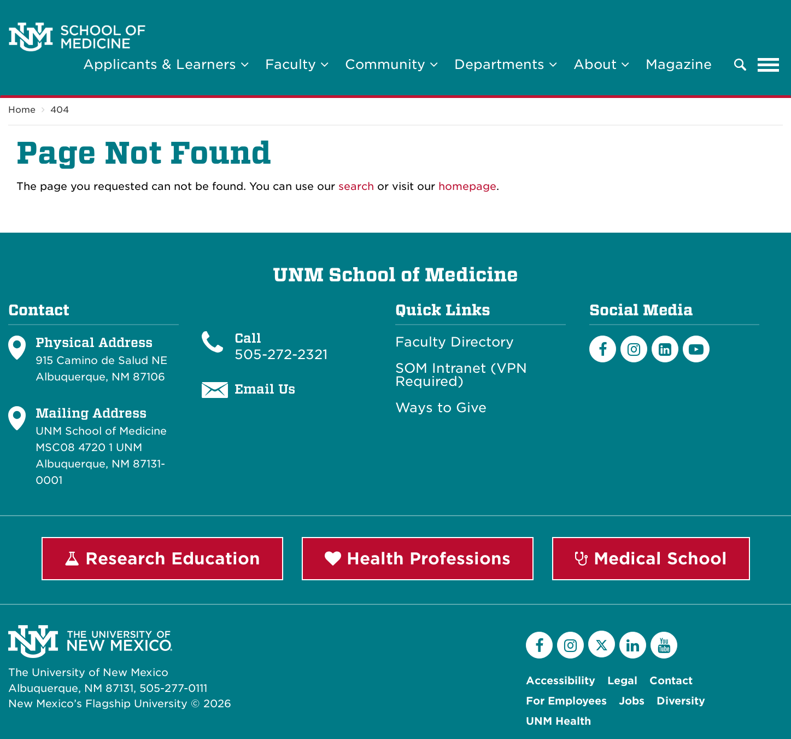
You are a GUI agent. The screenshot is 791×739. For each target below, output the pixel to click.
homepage (467, 186)
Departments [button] (505, 64)
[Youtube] (696, 349)
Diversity (681, 701)
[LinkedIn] (665, 349)
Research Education (162, 558)
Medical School (651, 558)
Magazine (679, 64)
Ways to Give (441, 407)
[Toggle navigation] (768, 64)
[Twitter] (601, 644)
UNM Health (558, 721)
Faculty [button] (297, 64)
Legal (622, 680)
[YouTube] (664, 645)
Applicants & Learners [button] (166, 64)
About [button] (601, 64)
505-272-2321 (281, 354)
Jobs (631, 701)
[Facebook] (602, 349)
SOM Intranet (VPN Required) (461, 375)
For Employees (566, 701)
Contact (671, 680)
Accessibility (560, 680)
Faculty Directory (454, 342)
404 (59, 110)
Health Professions (418, 558)
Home (22, 110)
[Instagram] (633, 349)
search (356, 186)
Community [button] (391, 64)
